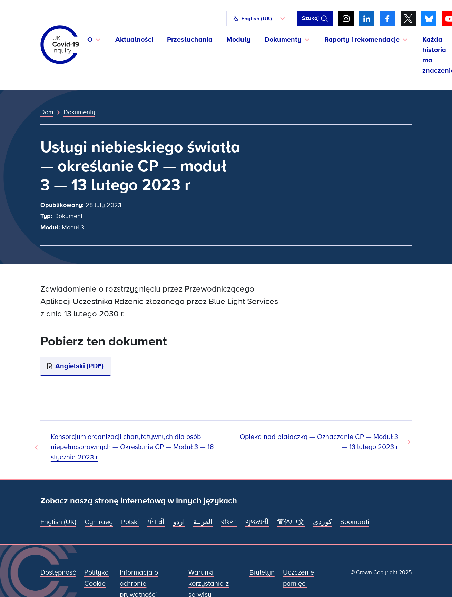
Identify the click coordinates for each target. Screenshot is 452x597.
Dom (46, 112)
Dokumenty (79, 112)
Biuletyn (262, 572)
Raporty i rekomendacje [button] (362, 40)
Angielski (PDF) (79, 366)
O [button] (89, 40)
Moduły (238, 40)
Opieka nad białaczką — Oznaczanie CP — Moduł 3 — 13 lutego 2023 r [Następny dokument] (319, 442)
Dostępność (58, 572)
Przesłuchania (190, 40)
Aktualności (134, 40)
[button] (259, 18)
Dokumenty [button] (283, 40)
